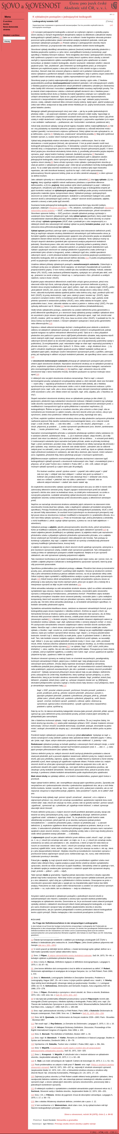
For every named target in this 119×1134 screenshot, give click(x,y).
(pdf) (111, 25)
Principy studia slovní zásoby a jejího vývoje (75, 1124)
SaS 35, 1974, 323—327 (66, 995)
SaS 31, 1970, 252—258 (93, 1013)
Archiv (6, 24)
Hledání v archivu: (11, 35)
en (111, 14)
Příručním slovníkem (58, 208)
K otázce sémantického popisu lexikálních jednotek (69, 955)
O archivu (7, 21)
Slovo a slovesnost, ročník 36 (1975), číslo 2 (84, 1114)
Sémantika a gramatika (67, 1120)
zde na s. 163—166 (46, 945)
